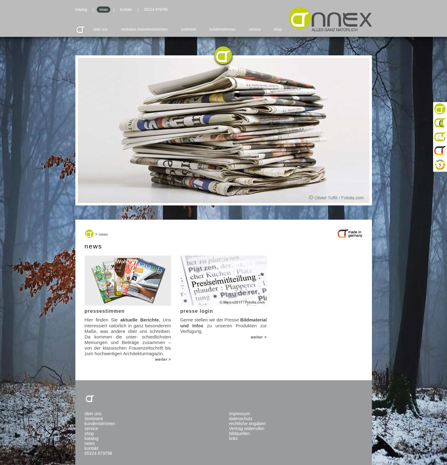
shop (278, 29)
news (103, 9)
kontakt (126, 9)
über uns (100, 29)
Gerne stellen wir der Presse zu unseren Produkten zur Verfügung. (223, 295)
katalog (81, 9)
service (255, 29)
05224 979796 (156, 9)
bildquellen (239, 433)
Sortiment (94, 418)
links (233, 438)
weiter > (163, 359)
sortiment (188, 29)
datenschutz (241, 418)
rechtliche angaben (247, 423)
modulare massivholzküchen (144, 29)
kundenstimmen (222, 29)
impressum (239, 413)
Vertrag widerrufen (246, 428)
